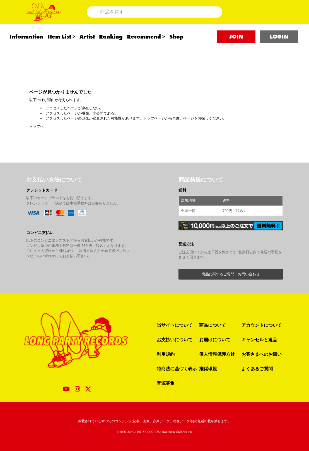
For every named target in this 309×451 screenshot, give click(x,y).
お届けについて (214, 339)
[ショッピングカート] (265, 19)
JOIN (236, 50)
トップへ (36, 126)
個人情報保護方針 (217, 354)
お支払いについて (174, 339)
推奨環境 (208, 368)
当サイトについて (174, 325)
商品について (212, 325)
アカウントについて (262, 325)
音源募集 (166, 383)
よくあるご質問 (257, 368)
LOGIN (279, 50)
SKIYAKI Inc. (184, 431)
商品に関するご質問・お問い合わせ (231, 274)
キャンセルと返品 (259, 339)
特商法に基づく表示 (177, 368)
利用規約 (166, 354)
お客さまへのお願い (262, 354)
